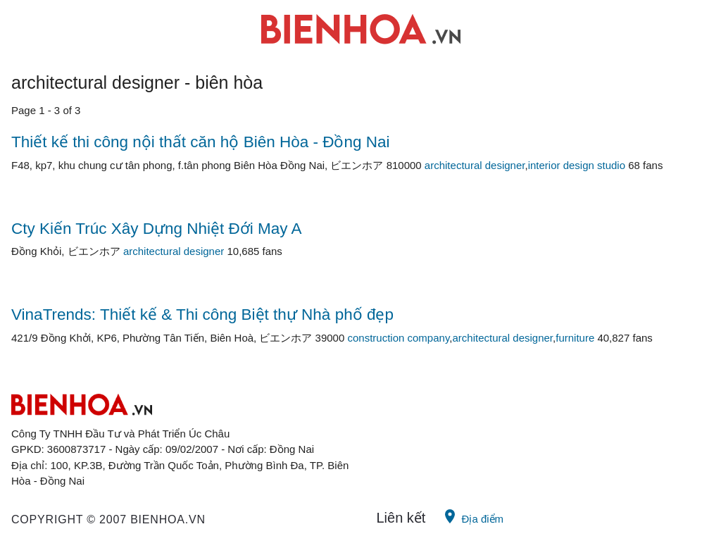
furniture (575, 338)
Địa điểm (472, 516)
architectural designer (475, 165)
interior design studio (576, 165)
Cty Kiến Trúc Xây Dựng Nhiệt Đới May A (156, 228)
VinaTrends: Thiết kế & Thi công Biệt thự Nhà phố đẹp (202, 314)
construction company (398, 338)
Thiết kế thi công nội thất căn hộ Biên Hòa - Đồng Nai (200, 142)
